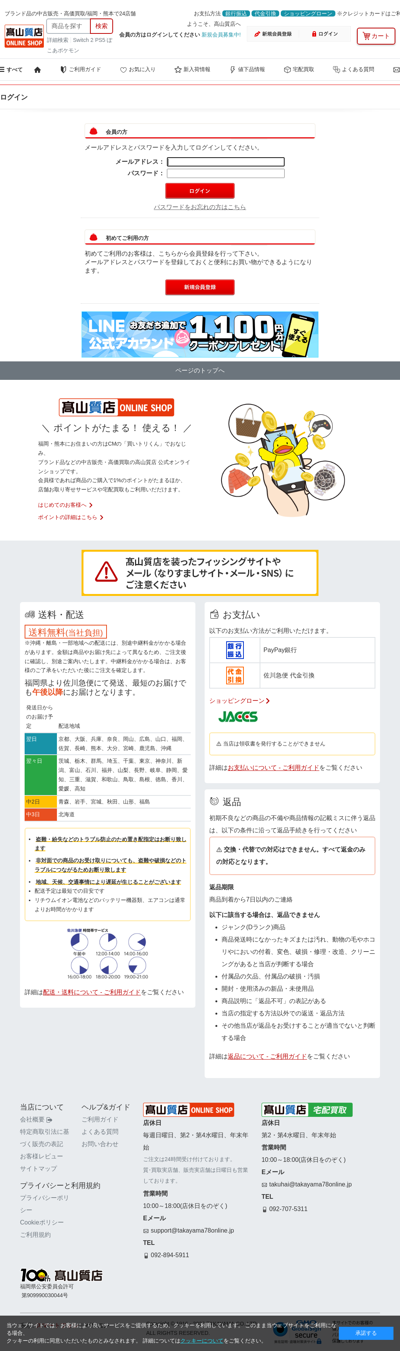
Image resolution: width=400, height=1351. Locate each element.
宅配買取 (298, 69)
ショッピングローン (308, 13)
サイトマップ (38, 1168)
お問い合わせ (100, 1144)
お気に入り (138, 69)
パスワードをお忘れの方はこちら (200, 207)
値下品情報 (247, 69)
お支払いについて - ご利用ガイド (273, 767)
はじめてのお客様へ (65, 505)
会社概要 (36, 1119)
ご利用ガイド (80, 69)
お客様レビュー (41, 1156)
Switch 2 (83, 40)
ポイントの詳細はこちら (71, 517)
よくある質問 (353, 69)
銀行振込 (236, 13)
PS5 (100, 40)
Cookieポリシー (42, 1222)
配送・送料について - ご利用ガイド (92, 992)
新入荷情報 (192, 69)
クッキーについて (201, 1341)
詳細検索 (58, 40)
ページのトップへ (200, 370)
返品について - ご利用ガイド (267, 1056)
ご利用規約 (35, 1234)
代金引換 (265, 13)
